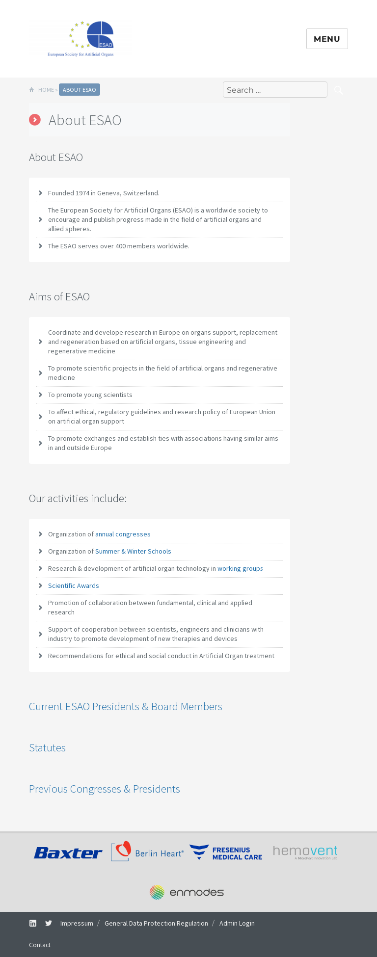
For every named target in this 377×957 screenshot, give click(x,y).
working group (240, 568)
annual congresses (123, 534)
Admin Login (237, 923)
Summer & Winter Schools (133, 551)
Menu (327, 39)
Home (46, 89)
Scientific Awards (73, 585)
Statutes (47, 747)
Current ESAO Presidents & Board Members (125, 706)
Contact (40, 945)
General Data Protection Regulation (156, 923)
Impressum (76, 923)
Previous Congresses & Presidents (104, 788)
